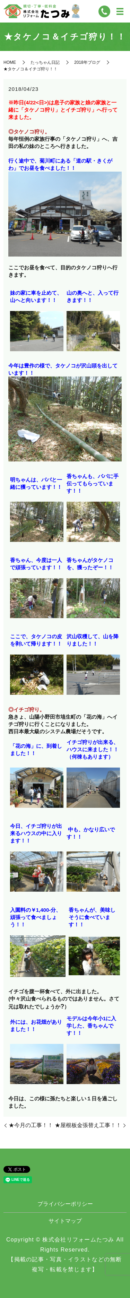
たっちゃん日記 (45, 62)
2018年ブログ (87, 62)
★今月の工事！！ (31, 1125)
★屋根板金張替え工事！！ (88, 1125)
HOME (9, 62)
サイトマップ (65, 1221)
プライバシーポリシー (65, 1204)
